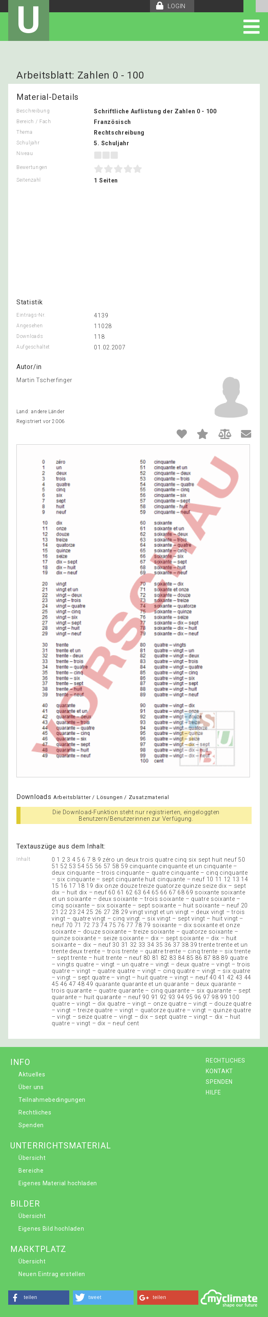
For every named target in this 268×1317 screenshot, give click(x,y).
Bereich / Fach (33, 121)
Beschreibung (33, 111)
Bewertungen (32, 167)
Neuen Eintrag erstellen (51, 1274)
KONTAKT (219, 1071)
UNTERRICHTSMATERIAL (60, 1145)
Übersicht (31, 1158)
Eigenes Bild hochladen (51, 1228)
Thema (24, 132)
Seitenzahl (28, 180)
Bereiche (31, 1170)
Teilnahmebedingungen (52, 1099)
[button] (38, 1297)
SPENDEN (219, 1081)
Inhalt (23, 859)
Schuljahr (27, 143)
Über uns (31, 1087)
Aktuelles (31, 1074)
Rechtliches (35, 1112)
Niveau (24, 153)
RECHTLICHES (225, 1060)
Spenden (31, 1125)
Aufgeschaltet (33, 347)
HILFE (213, 1092)
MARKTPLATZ (38, 1249)
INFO (20, 1062)
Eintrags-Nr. (30, 315)
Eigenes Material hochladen (57, 1183)
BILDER (25, 1204)
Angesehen (29, 326)
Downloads (29, 336)
